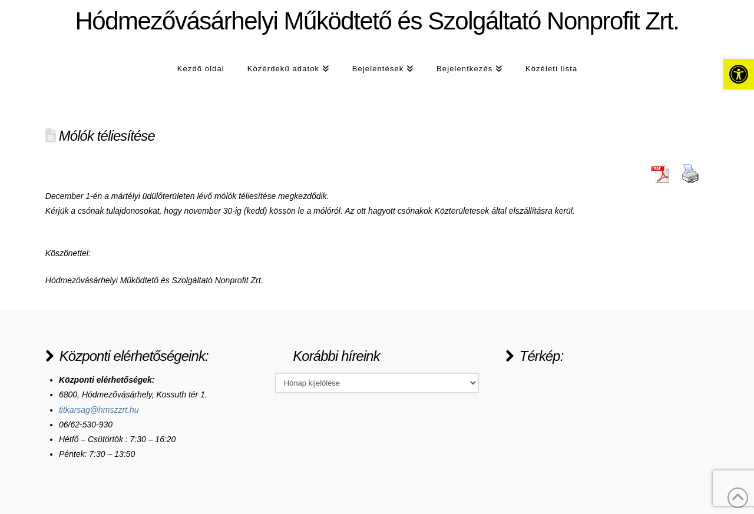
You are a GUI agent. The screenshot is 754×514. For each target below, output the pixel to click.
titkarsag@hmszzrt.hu (99, 409)
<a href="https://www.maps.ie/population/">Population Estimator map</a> (593, 417)
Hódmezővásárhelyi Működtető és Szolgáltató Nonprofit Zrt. (377, 21)
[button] (738, 74)
